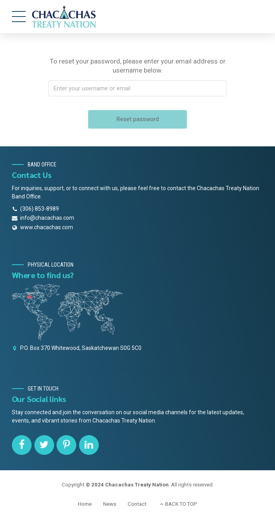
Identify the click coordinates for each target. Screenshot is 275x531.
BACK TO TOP (181, 504)
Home (85, 504)
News (109, 504)
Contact (137, 504)
